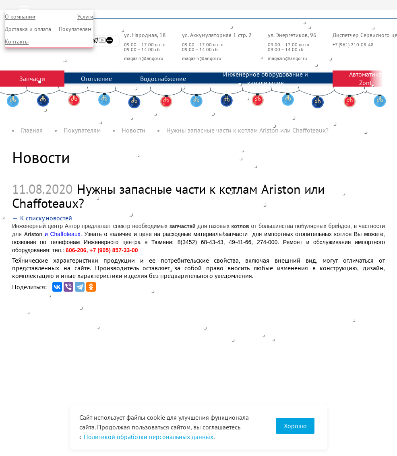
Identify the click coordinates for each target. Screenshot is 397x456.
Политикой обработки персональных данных (148, 437)
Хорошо (295, 426)
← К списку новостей (42, 218)
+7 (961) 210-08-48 (354, 44)
